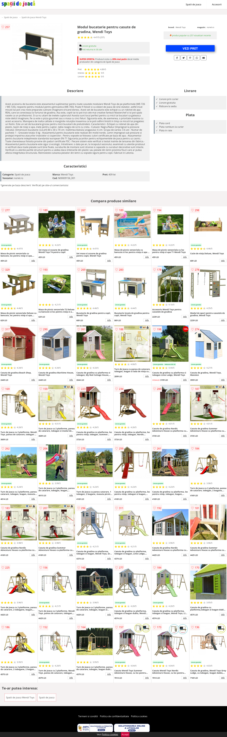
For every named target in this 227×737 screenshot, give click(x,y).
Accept (125, 734)
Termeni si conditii (88, 716)
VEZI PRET (190, 48)
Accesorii (217, 4)
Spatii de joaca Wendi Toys (34, 17)
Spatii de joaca (193, 4)
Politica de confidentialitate (114, 716)
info (33, 260)
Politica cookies (139, 716)
